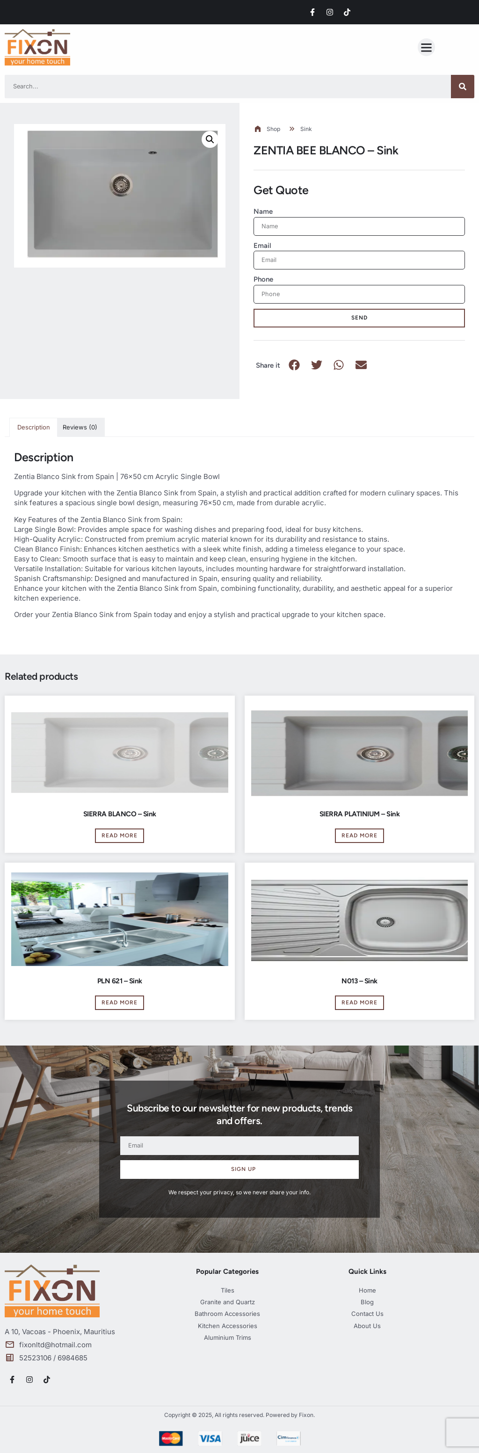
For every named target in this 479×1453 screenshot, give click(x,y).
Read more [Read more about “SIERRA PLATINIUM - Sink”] (359, 835)
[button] (426, 47)
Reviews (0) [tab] (80, 427)
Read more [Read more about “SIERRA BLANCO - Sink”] (120, 835)
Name (263, 211)
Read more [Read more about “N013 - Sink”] (359, 1002)
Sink (306, 128)
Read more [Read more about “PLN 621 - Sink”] (120, 1002)
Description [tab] (33, 427)
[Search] (462, 86)
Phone (263, 279)
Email (262, 245)
